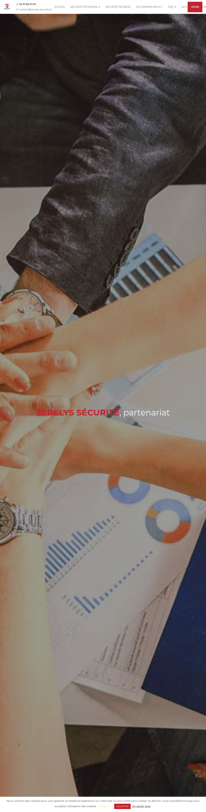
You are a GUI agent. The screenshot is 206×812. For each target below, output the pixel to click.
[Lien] (7, 6)
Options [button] (105, 806)
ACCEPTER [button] (122, 806)
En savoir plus (141, 806)
